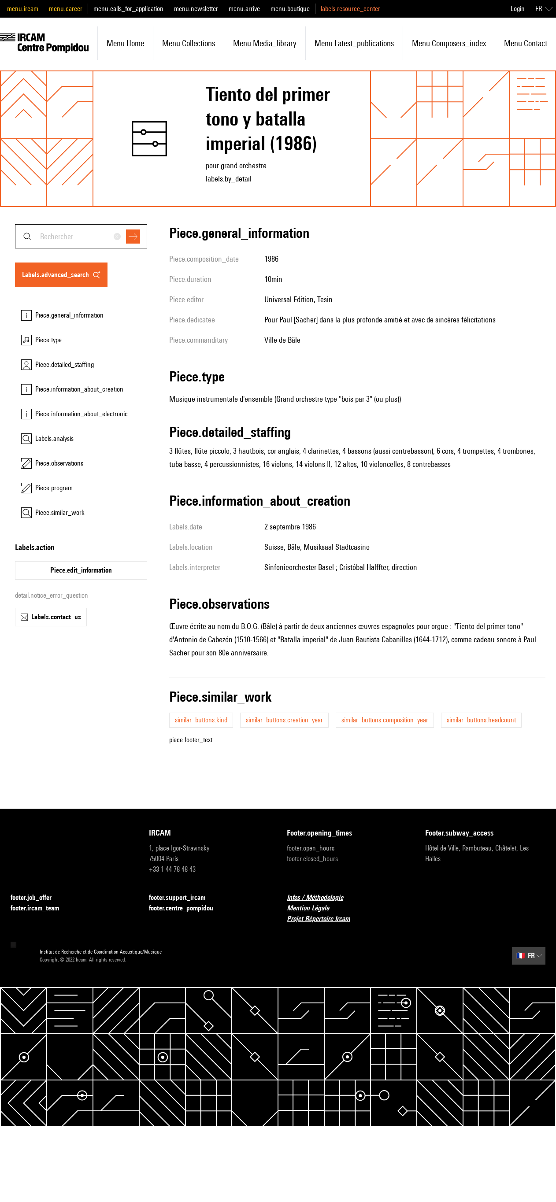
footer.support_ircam (182, 897)
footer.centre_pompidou (186, 908)
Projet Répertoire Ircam (323, 919)
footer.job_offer (36, 897)
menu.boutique (290, 8)
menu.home (125, 43)
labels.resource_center (350, 8)
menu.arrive (244, 8)
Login (518, 8)
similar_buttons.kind (201, 720)
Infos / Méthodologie (320, 897)
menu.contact (525, 43)
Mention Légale (313, 908)
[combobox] (81, 236)
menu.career (65, 8)
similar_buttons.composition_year (384, 720)
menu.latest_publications (354, 43)
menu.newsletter (196, 8)
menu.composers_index (449, 43)
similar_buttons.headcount (481, 720)
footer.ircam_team (40, 908)
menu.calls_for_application (128, 8)
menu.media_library (265, 43)
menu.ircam (22, 8)
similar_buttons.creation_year (284, 720)
